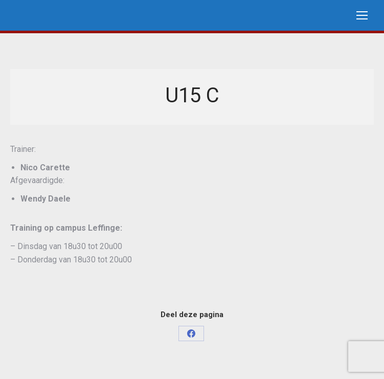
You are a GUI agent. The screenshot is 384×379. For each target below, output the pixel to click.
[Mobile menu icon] (362, 15)
